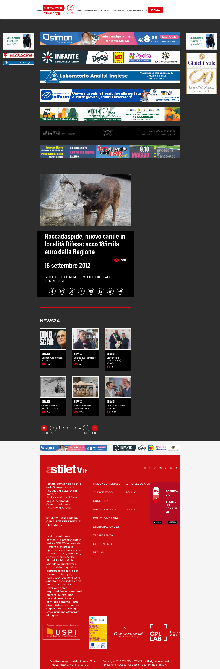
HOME (39, 10)
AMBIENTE (137, 10)
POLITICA (107, 10)
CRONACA (78, 10)
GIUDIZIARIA (88, 10)
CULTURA (121, 10)
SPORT (144, 10)
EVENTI (129, 10)
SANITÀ (114, 10)
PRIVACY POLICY (104, 509)
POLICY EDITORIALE (106, 483)
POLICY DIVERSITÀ (105, 518)
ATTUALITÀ (98, 10)
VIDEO (155, 9)
